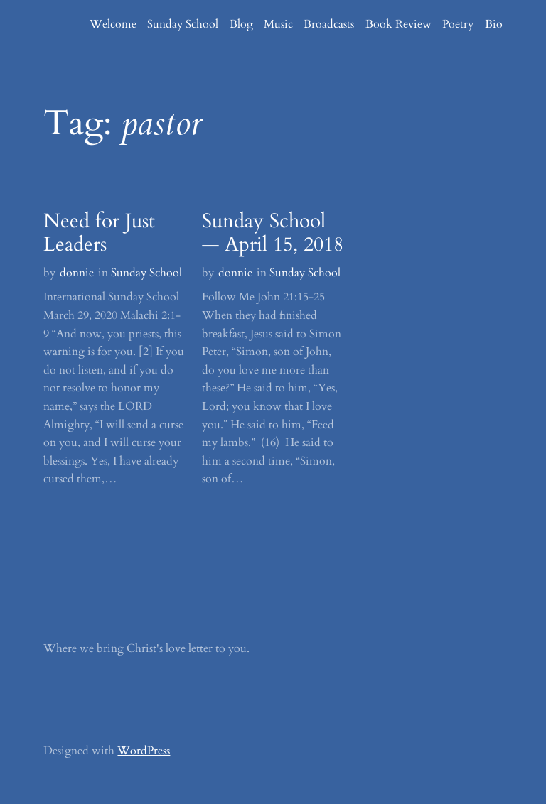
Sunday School (146, 273)
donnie (77, 273)
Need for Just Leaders (99, 233)
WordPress (143, 751)
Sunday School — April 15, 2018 (272, 233)
